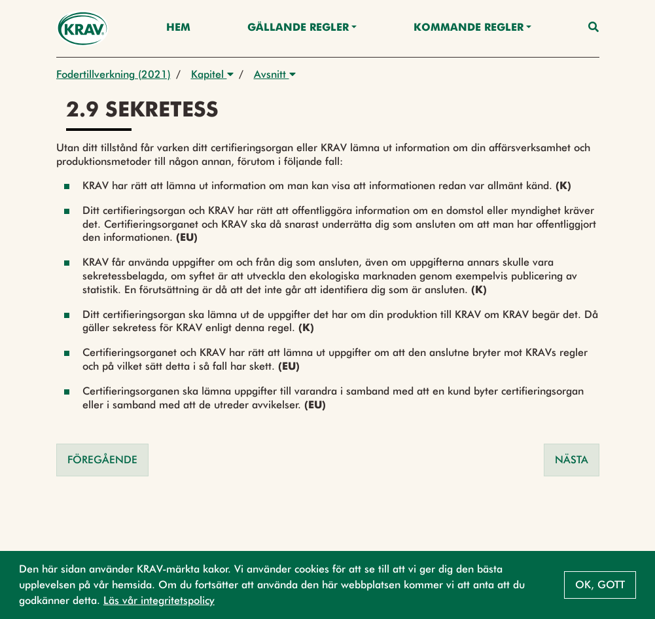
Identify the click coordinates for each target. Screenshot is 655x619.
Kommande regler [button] (468, 28)
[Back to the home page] (82, 28)
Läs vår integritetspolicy (159, 600)
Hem (178, 28)
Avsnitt (275, 74)
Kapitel (212, 74)
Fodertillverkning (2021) (113, 74)
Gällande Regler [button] (298, 28)
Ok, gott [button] (600, 584)
